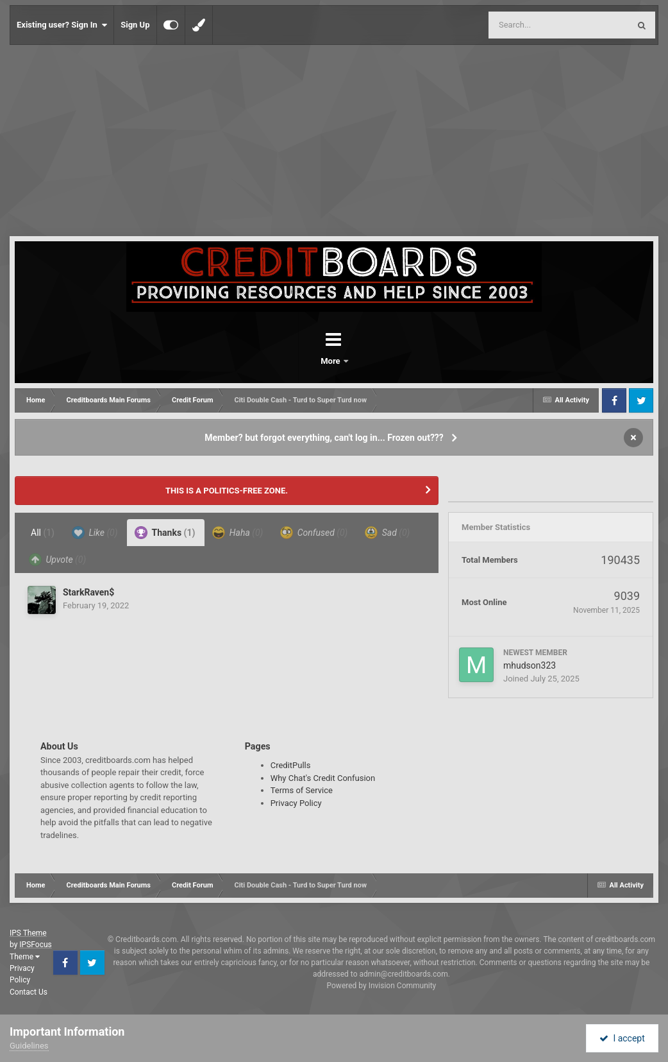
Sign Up (135, 25)
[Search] (526, 25)
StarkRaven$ (88, 592)
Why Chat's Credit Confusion (323, 778)
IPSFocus (35, 944)
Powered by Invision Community (382, 985)
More (367, 361)
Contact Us (28, 992)
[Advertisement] (334, 141)
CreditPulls (291, 765)
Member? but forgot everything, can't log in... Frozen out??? (324, 438)
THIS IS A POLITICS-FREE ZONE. (226, 490)
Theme (25, 956)
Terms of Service (302, 790)
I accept (621, 1038)
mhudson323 (529, 665)
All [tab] (42, 532)
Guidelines (29, 1045)
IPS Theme (28, 933)
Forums (298, 361)
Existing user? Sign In (62, 25)
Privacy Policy (296, 803)
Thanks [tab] (165, 532)
